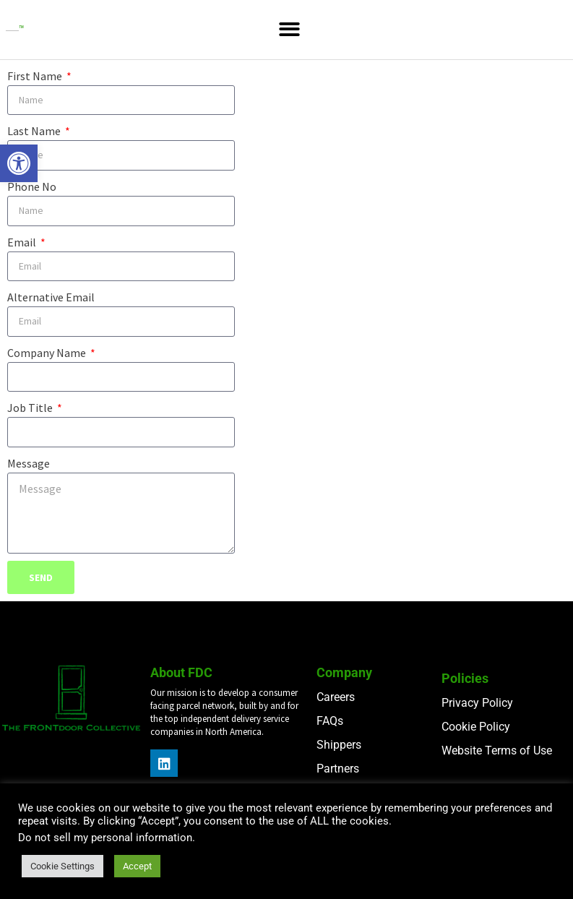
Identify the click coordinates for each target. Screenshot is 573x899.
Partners (337, 768)
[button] (19, 163)
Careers (335, 697)
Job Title (31, 407)
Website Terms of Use (496, 750)
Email (22, 242)
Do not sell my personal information (105, 837)
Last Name (35, 131)
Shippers (338, 745)
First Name (35, 76)
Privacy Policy (477, 703)
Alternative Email (51, 297)
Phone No (31, 186)
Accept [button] (137, 866)
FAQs (329, 721)
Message (28, 463)
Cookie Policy (475, 727)
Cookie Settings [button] (62, 866)
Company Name (47, 352)
